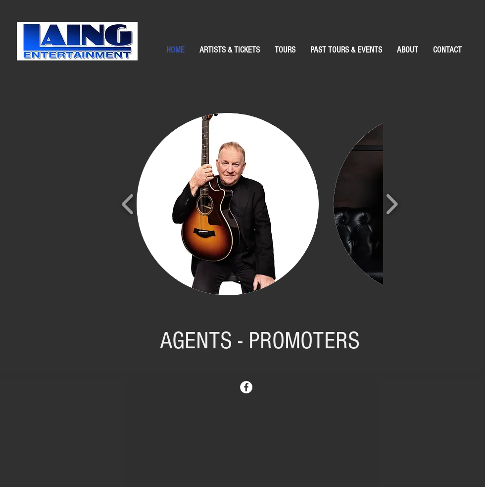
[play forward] (392, 204)
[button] (228, 204)
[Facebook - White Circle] (246, 387)
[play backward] (128, 204)
